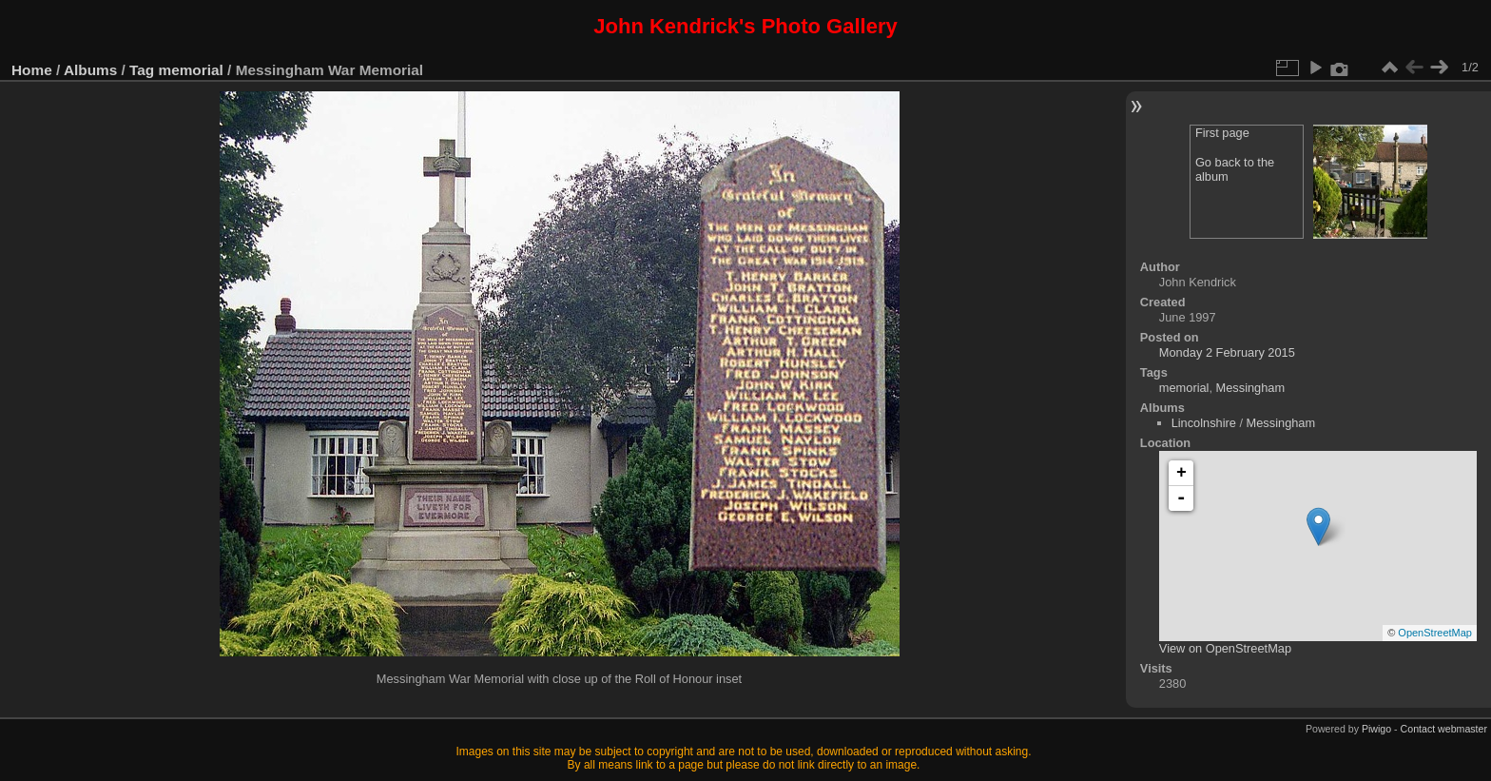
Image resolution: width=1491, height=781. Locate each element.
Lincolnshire (1204, 423)
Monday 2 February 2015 (1227, 352)
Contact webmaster (1444, 728)
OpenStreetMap (1435, 632)
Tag (141, 70)
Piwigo (1376, 728)
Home (31, 70)
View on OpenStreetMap (1225, 648)
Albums (90, 70)
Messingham (1251, 388)
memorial (191, 70)
